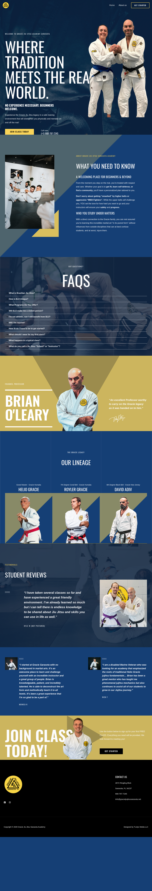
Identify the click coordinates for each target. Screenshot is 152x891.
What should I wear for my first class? (27, 334)
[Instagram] (10, 802)
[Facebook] (5, 802)
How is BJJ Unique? (18, 299)
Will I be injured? (17, 323)
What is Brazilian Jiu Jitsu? (22, 293)
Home (112, 5)
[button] (140, 5)
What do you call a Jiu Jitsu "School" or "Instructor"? (34, 346)
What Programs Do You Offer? (23, 305)
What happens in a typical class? (24, 340)
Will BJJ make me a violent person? (26, 311)
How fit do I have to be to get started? (27, 329)
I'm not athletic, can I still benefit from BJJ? (29, 317)
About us (123, 5)
